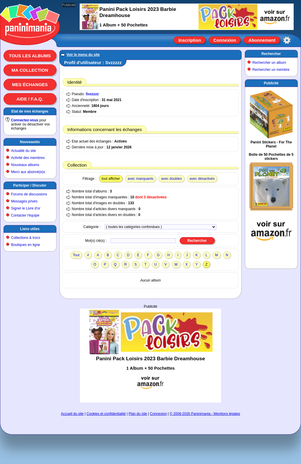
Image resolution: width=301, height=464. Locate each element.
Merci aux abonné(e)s (28, 172)
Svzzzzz (92, 94)
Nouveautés (30, 142)
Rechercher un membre (271, 70)
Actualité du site (23, 151)
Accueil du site (72, 414)
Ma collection (29, 70)
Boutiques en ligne (25, 245)
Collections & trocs (25, 238)
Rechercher (271, 54)
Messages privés (24, 201)
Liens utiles (29, 229)
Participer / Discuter (29, 185)
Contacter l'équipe (25, 215)
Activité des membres (28, 158)
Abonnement (261, 40)
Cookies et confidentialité (106, 414)
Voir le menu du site (83, 55)
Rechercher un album (269, 63)
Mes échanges (30, 84)
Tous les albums (30, 55)
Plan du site (138, 414)
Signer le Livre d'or (26, 208)
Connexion (224, 40)
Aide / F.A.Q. (29, 98)
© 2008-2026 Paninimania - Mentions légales (205, 414)
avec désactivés (202, 179)
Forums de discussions (29, 194)
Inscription (189, 40)
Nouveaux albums (25, 165)
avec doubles (171, 179)
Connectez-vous (25, 120)
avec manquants (140, 179)
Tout (76, 255)
